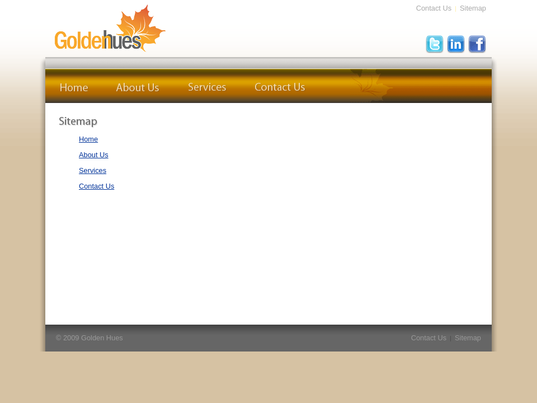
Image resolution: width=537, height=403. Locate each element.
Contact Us (433, 8)
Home (73, 86)
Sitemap (473, 8)
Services (207, 86)
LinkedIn (456, 44)
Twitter (435, 44)
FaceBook (477, 44)
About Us (138, 86)
